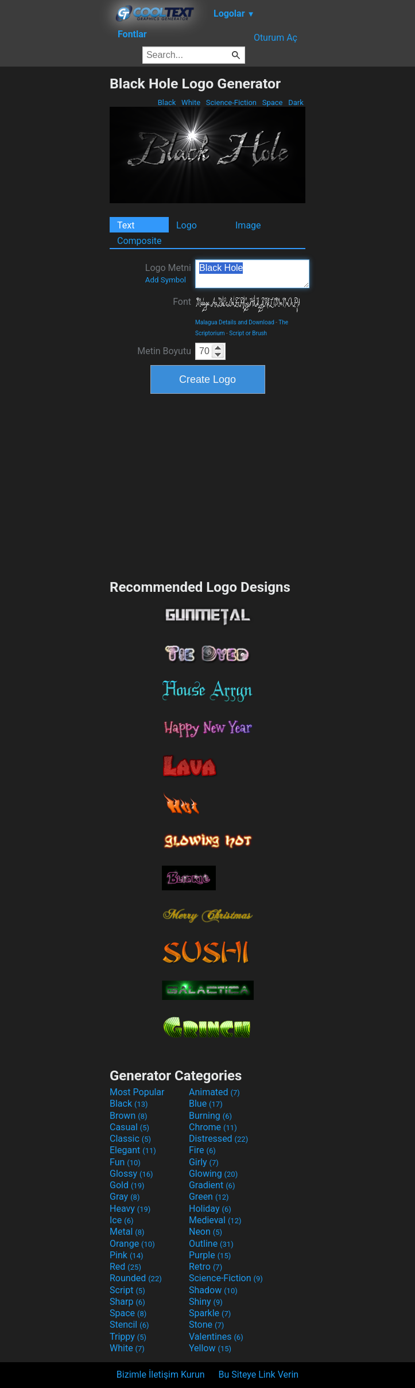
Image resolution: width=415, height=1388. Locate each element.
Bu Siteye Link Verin (259, 1374)
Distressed (218, 1138)
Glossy (131, 1173)
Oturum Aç (275, 37)
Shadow (213, 1290)
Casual (129, 1127)
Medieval (215, 1220)
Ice (121, 1220)
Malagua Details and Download (234, 322)
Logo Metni (168, 273)
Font (182, 301)
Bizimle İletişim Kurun (161, 1374)
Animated (214, 1092)
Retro (205, 1266)
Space (272, 102)
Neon (205, 1231)
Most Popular (137, 1092)
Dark (295, 102)
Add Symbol (165, 280)
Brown (128, 1115)
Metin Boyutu (164, 351)
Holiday (210, 1208)
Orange (132, 1243)
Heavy (130, 1208)
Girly (204, 1162)
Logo (186, 225)
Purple (210, 1255)
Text (125, 225)
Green (209, 1196)
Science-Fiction (231, 102)
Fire (202, 1150)
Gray (124, 1196)
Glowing (213, 1173)
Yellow (210, 1348)
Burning (210, 1115)
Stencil (129, 1324)
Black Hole (252, 273)
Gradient (212, 1185)
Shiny (206, 1301)
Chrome (213, 1127)
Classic (130, 1138)
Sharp (127, 1301)
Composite (139, 240)
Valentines (216, 1336)
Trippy (128, 1336)
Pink (126, 1255)
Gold (127, 1185)
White (191, 102)
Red (125, 1266)
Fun (125, 1162)
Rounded (136, 1278)
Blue (206, 1103)
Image (248, 225)
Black (166, 102)
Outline (211, 1243)
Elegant (133, 1150)
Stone (206, 1324)
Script (127, 1290)
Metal (127, 1231)
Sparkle (210, 1313)
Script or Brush (248, 333)
